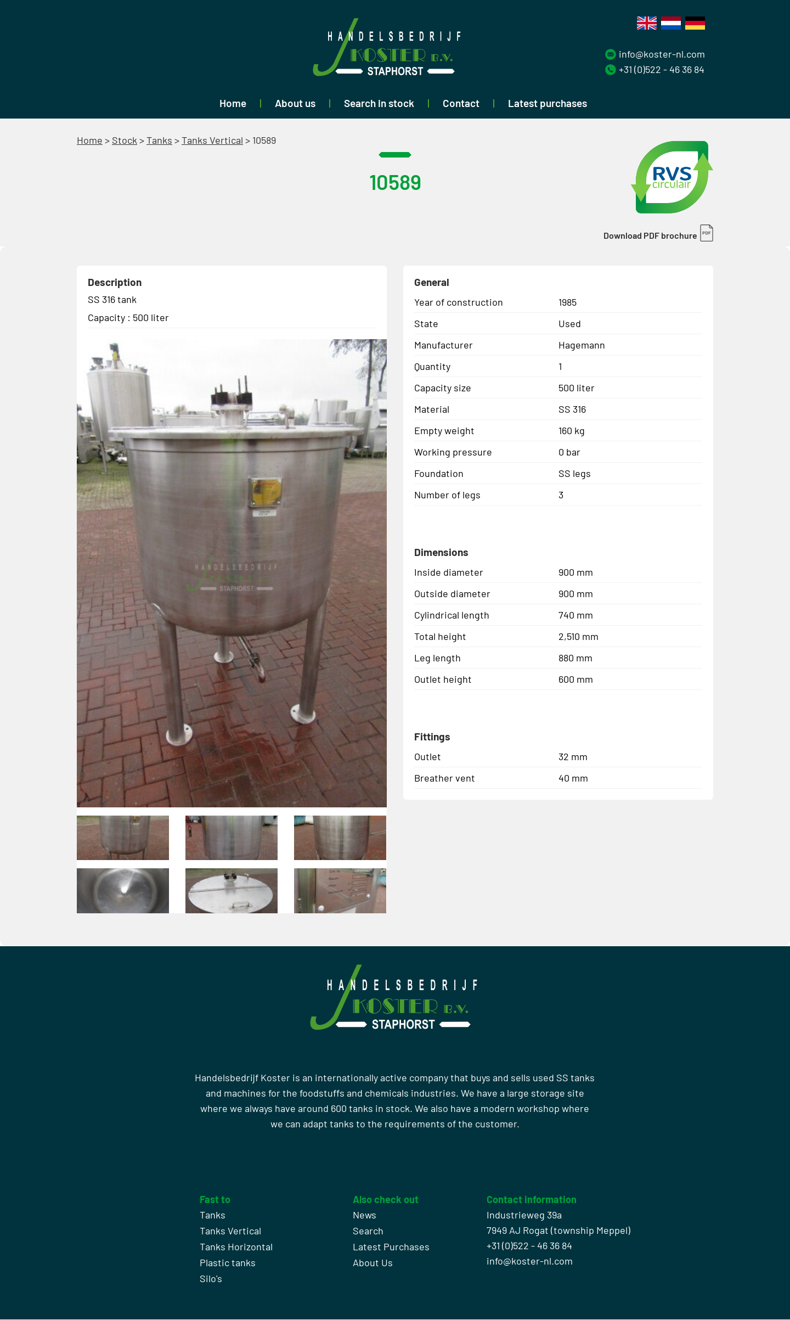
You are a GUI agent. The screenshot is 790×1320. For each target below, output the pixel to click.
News (364, 1215)
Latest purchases (547, 103)
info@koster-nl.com (662, 54)
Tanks (159, 140)
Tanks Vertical (212, 140)
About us (295, 103)
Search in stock (379, 103)
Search (368, 1231)
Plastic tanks (228, 1263)
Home (232, 103)
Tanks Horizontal (236, 1247)
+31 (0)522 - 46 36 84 (661, 69)
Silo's (211, 1279)
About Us (373, 1263)
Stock (124, 140)
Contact (461, 103)
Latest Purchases (391, 1247)
